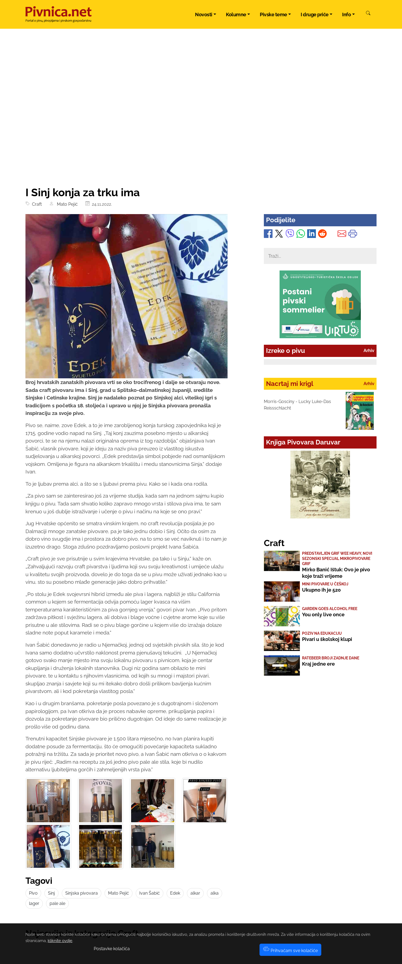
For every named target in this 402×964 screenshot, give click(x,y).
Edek (175, 893)
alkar (195, 893)
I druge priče (315, 14)
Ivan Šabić (149, 893)
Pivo (33, 893)
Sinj (51, 893)
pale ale (57, 903)
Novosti (203, 14)
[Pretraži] (368, 14)
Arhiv (369, 350)
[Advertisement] (201, 145)
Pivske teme (273, 14)
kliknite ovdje (60, 940)
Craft (36, 204)
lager (34, 903)
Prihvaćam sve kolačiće (290, 950)
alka (214, 893)
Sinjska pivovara (81, 893)
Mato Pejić (66, 204)
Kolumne (236, 14)
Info (346, 14)
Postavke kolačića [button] (112, 948)
